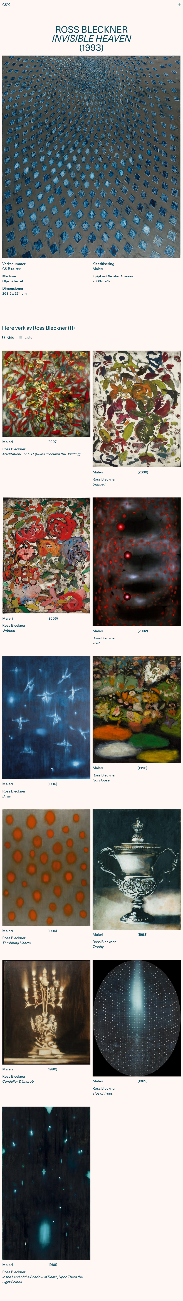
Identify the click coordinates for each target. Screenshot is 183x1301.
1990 (52, 1069)
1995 (142, 767)
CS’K (6, 4)
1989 (142, 1081)
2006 (143, 472)
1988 (52, 1264)
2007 (52, 441)
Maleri (7, 441)
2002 (143, 631)
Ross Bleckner (14, 449)
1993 (142, 934)
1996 (52, 783)
